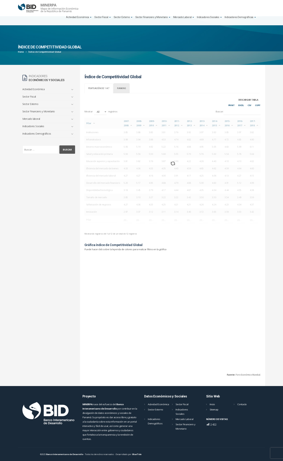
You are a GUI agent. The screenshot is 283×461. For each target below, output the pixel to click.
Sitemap (214, 409)
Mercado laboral (31, 118)
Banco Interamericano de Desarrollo (64, 454)
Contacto (242, 404)
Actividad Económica (77, 17)
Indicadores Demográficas (239, 17)
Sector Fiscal (101, 17)
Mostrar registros (100, 112)
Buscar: (238, 112)
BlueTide (137, 454)
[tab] (98, 88)
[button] (100, 112)
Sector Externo (122, 17)
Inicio (212, 404)
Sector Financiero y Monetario (151, 17)
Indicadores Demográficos (36, 133)
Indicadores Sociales (208, 17)
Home (21, 51)
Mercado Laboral (182, 17)
